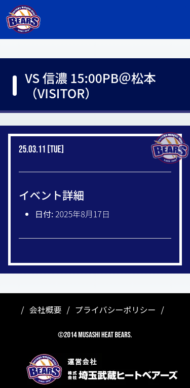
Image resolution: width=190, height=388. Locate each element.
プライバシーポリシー (115, 309)
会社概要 (45, 309)
